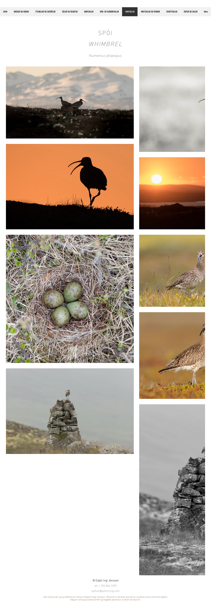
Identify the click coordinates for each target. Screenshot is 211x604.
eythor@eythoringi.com (105, 590)
